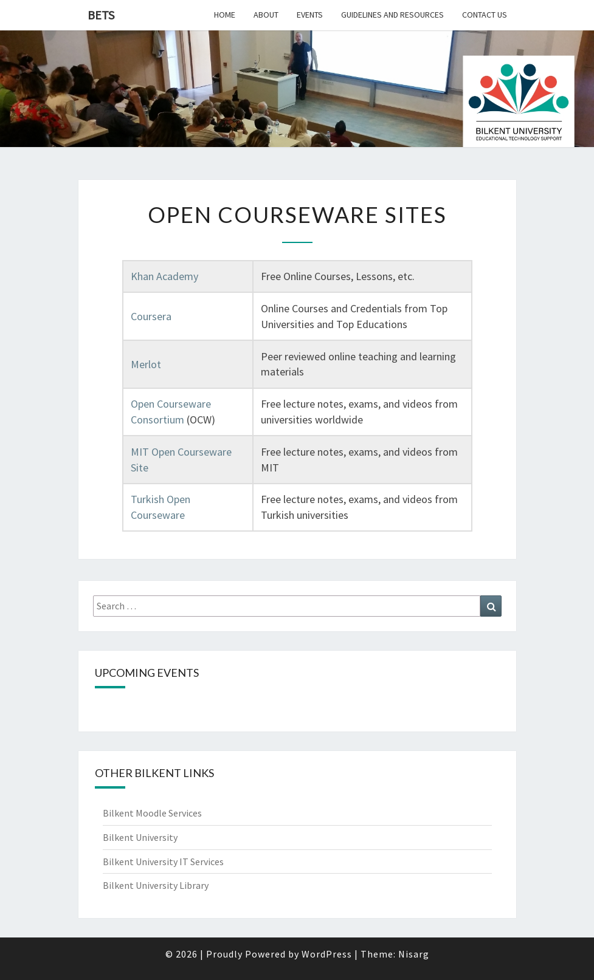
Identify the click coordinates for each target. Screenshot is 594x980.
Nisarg (413, 954)
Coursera (151, 316)
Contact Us (484, 14)
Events (310, 14)
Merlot (146, 364)
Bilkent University (140, 837)
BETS (101, 14)
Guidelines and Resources (392, 14)
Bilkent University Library (156, 885)
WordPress (327, 954)
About (266, 14)
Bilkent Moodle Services (152, 813)
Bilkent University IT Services (163, 861)
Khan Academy (164, 276)
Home (224, 14)
